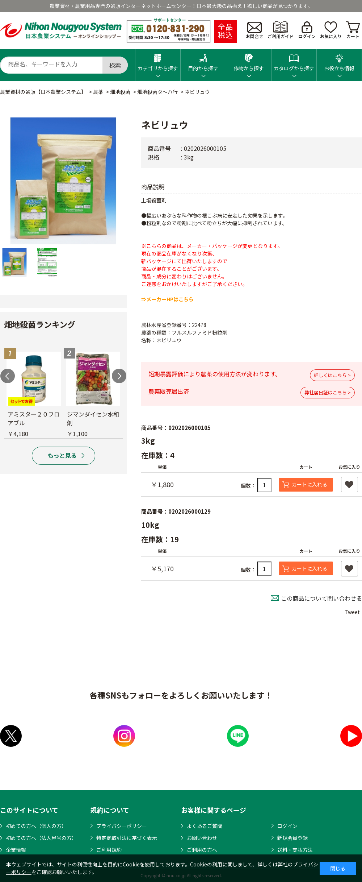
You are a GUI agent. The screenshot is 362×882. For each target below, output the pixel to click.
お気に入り (331, 30)
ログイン (307, 30)
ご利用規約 (109, 849)
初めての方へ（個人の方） (36, 825)
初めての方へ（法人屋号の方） (41, 837)
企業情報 (16, 849)
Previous (7, 376)
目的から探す (203, 60)
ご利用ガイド (281, 30)
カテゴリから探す (158, 60)
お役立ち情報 (339, 60)
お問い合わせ (202, 837)
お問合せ (254, 30)
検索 (115, 65)
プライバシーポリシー (121, 825)
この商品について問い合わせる (321, 598)
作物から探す (248, 60)
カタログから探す (294, 60)
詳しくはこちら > (332, 375)
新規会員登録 (292, 837)
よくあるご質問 (204, 825)
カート (353, 30)
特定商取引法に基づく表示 (126, 837)
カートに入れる (309, 484)
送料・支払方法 (295, 849)
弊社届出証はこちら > (327, 392)
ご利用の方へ (202, 849)
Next (119, 376)
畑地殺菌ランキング (39, 324)
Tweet (352, 612)
